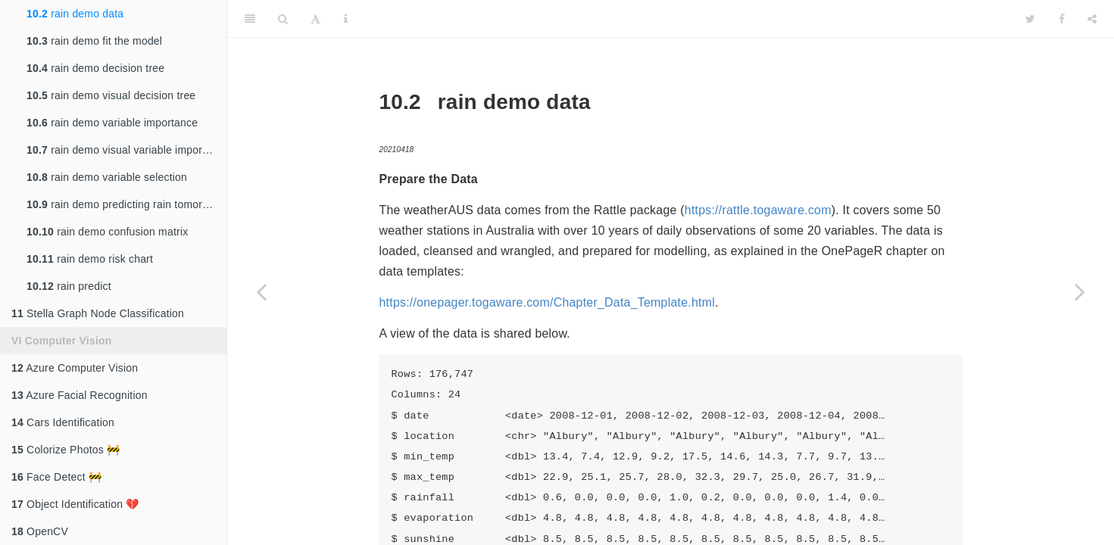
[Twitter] (1030, 19)
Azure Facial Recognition (79, 395)
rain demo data (75, 14)
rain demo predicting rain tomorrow (123, 204)
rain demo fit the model (94, 41)
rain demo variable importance (112, 123)
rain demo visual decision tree (111, 95)
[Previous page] (261, 291)
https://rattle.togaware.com (758, 210)
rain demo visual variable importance (126, 150)
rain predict (69, 286)
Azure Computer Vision (74, 368)
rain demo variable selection (107, 177)
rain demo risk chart (90, 259)
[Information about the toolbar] (345, 19)
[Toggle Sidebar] (250, 19)
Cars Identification (62, 422)
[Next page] (1080, 291)
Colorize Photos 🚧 (65, 450)
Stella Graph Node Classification (97, 313)
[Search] (283, 19)
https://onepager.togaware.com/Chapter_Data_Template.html (547, 302)
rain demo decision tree (95, 68)
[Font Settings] (315, 19)
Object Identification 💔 (75, 504)
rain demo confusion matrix (107, 232)
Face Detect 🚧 (56, 477)
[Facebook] (1061, 19)
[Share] (1092, 19)
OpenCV (39, 531)
